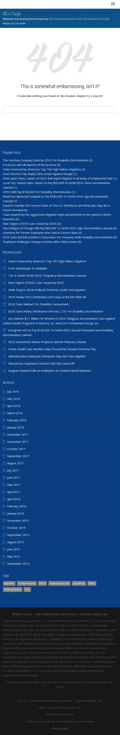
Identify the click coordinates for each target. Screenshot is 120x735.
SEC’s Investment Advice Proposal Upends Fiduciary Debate (47, 342)
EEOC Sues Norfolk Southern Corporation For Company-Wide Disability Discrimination (58, 237)
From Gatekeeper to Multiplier (28, 268)
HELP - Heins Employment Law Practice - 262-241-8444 (60, 12)
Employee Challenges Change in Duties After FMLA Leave (40, 242)
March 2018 (15, 413)
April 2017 (13, 492)
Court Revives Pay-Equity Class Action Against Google (38, 174)
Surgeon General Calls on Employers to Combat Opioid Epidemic (49, 370)
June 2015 (13, 549)
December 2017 (17, 434)
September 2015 (18, 535)
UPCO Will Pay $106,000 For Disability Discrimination (37, 192)
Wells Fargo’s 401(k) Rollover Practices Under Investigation (46, 290)
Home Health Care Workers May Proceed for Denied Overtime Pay (52, 349)
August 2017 (15, 463)
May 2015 (13, 556)
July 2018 (13, 391)
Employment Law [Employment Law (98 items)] (59, 583)
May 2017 (13, 485)
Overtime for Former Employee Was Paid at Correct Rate (40, 232)
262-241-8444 (17, 23)
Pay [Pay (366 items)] (27, 589)
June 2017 (13, 477)
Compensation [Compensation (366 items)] (26, 583)
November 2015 (18, 520)
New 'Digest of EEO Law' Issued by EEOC (30, 223)
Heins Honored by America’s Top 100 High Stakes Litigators (42, 169)
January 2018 (15, 427)
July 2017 (13, 470)
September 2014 (18, 563)
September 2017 (18, 456)
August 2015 (15, 542)
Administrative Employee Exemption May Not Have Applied (46, 356)
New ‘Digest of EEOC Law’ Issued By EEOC (36, 282)
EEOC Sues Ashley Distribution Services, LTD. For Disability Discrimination (55, 311)
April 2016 (13, 499)
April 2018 (13, 406)
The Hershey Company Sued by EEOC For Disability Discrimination (45, 160)
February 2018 (16, 420)
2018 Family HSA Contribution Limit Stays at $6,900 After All (47, 297)
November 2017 (18, 442)
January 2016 (15, 513)
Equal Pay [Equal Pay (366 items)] (79, 583)
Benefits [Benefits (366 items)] (9, 583)
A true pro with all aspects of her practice (29, 165)
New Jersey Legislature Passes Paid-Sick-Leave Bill (41, 363)
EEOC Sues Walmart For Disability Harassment (38, 304)
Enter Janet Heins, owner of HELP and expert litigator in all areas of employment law (57, 178)
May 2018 (13, 399)
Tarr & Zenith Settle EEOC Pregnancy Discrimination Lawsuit (47, 275)
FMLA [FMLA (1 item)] (92, 583)
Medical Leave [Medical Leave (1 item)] (13, 589)
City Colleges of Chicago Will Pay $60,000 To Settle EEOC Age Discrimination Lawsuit (57, 228)
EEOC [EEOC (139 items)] (42, 583)
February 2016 (16, 506)
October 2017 (16, 449)
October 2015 (16, 528)
